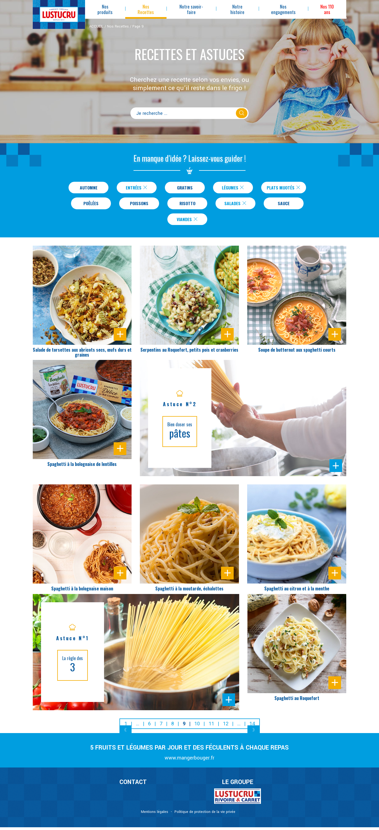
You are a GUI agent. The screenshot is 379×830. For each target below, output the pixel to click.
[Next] (253, 733)
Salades (235, 204)
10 (197, 726)
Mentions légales (154, 814)
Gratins (183, 187)
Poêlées (91, 204)
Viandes (187, 221)
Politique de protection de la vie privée (204, 814)
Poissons (139, 204)
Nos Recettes (118, 26)
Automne (87, 187)
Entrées (134, 187)
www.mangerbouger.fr (189, 760)
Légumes (231, 187)
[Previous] (125, 733)
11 (211, 726)
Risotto (187, 204)
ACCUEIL (96, 26)
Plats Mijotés (284, 187)
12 (225, 726)
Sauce (283, 204)
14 (252, 726)
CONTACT (133, 784)
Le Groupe (237, 784)
